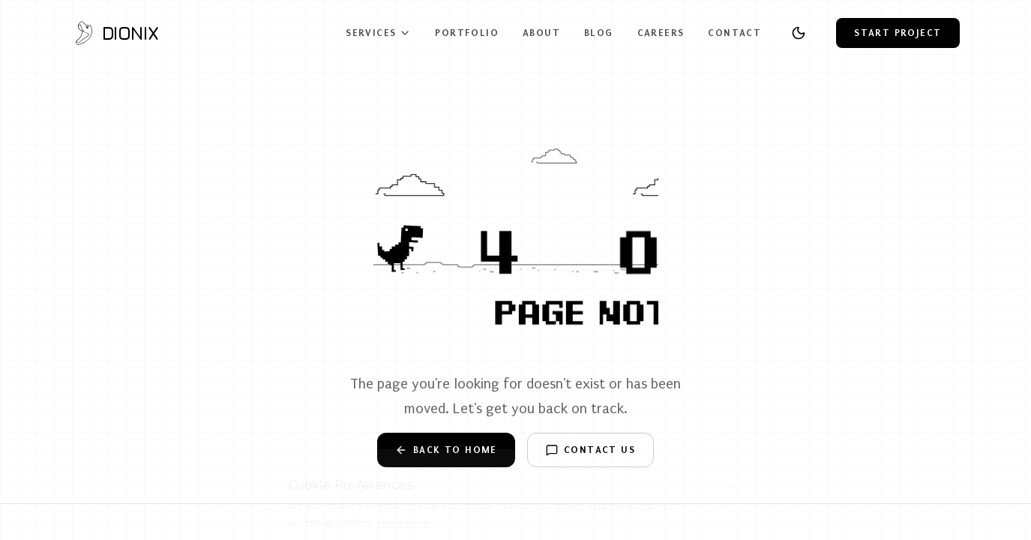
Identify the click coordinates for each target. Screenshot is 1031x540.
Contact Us (590, 450)
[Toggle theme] (798, 33)
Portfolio (467, 32)
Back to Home (446, 450)
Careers (661, 32)
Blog (598, 32)
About (541, 32)
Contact (734, 32)
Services (378, 33)
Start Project (897, 32)
